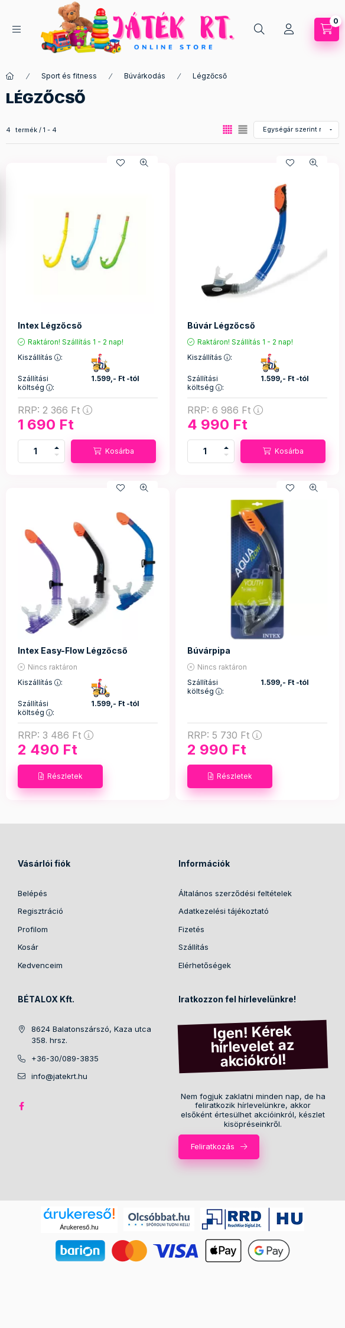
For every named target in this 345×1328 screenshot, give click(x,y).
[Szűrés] (12, 208)
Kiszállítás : (40, 357)
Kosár (28, 947)
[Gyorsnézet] (144, 163)
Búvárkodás (144, 75)
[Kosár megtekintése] (326, 29)
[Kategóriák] (16, 29)
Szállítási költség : (36, 383)
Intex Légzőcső (50, 325)
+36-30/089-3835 (65, 1058)
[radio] (243, 129)
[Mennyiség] (35, 451)
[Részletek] (60, 776)
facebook (21, 1106)
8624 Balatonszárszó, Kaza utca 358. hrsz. (91, 1034)
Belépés (32, 893)
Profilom (33, 929)
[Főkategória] (10, 76)
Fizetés (191, 929)
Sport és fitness (69, 75)
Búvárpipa (208, 650)
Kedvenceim (40, 965)
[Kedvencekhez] (120, 163)
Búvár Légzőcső (221, 325)
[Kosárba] (113, 451)
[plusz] (56, 445)
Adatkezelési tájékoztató (223, 911)
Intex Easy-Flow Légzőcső (73, 650)
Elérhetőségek (204, 965)
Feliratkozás (213, 1146)
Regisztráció (40, 911)
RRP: (55, 410)
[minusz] (56, 457)
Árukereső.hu (79, 1227)
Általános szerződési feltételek (235, 893)
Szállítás (193, 947)
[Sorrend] (296, 130)
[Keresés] (259, 29)
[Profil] (289, 29)
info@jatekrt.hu (59, 1076)
